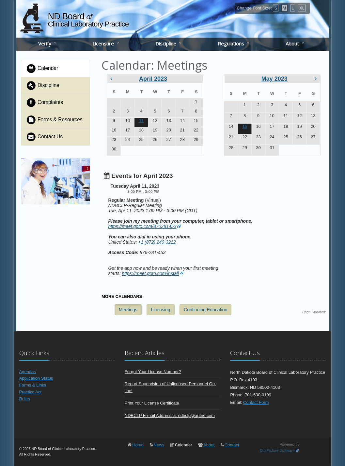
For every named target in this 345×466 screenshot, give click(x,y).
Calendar (42, 68)
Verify (44, 43)
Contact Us (44, 137)
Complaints (44, 102)
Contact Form (256, 402)
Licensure (103, 43)
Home (138, 444)
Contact (232, 444)
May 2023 (274, 79)
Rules (24, 398)
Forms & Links (32, 385)
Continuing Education (205, 309)
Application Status (36, 378)
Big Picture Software (277, 450)
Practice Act (30, 391)
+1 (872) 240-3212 (157, 242)
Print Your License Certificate (152, 403)
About (292, 43)
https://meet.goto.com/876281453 (142, 226)
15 (244, 126)
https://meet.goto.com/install (150, 273)
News (159, 444)
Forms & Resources (54, 120)
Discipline (165, 43)
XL (302, 8)
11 (141, 120)
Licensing (160, 309)
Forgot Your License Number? (153, 371)
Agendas (27, 371)
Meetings (128, 309)
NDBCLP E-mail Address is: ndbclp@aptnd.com (170, 415)
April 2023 (153, 79)
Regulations (231, 43)
